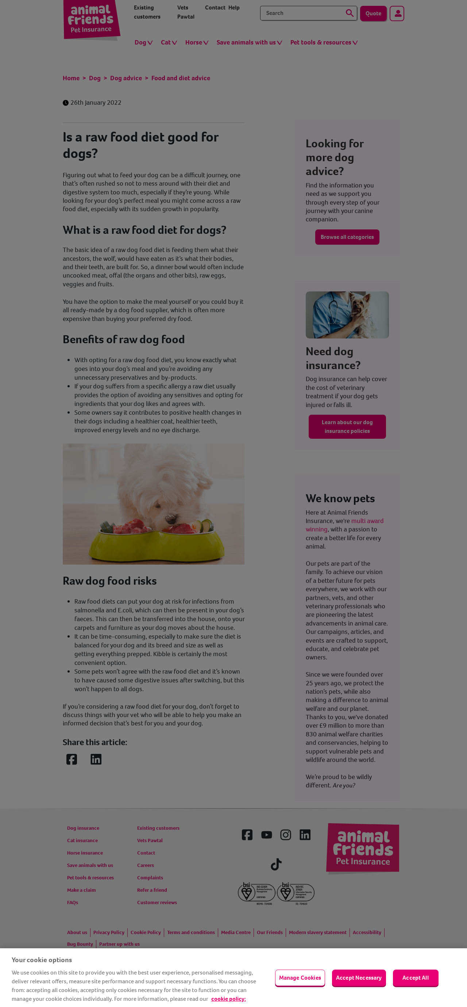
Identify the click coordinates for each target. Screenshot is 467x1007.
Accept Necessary (359, 977)
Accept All (415, 977)
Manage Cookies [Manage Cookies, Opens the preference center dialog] (300, 977)
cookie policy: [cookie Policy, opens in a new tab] (228, 999)
